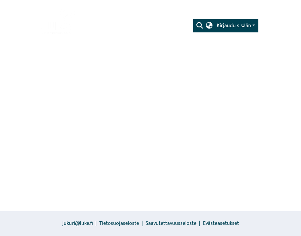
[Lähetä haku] (200, 26)
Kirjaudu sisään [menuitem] (234, 25)
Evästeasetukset (221, 223)
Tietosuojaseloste (119, 223)
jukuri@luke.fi (77, 223)
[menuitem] (209, 26)
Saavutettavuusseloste (171, 223)
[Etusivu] (57, 21)
